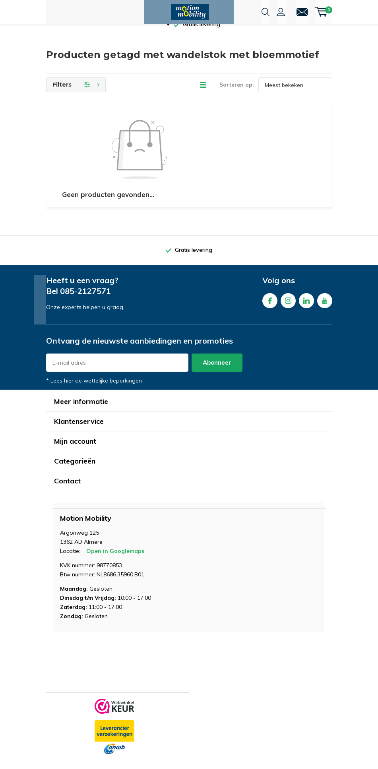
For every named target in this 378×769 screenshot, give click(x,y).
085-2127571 (85, 304)
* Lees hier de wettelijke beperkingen (94, 393)
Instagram (288, 311)
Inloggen (281, 12)
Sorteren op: (236, 97)
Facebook (269, 311)
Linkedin (306, 311)
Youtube (324, 311)
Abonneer (217, 375)
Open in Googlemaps (115, 563)
